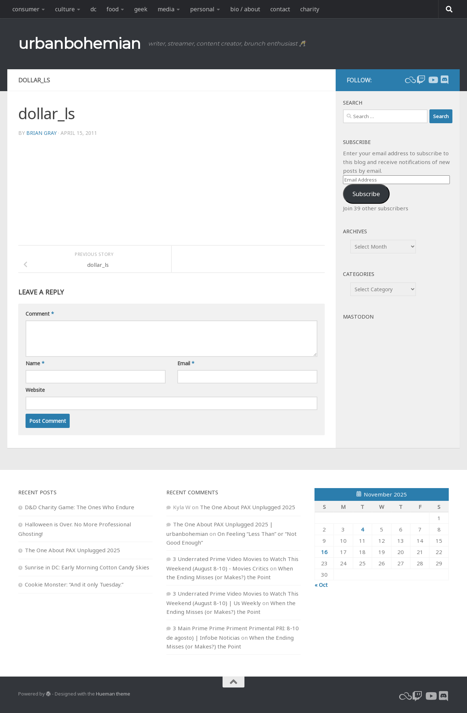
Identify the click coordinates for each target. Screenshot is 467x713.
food (113, 9)
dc (93, 9)
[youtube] (432, 79)
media (166, 9)
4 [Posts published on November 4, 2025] (362, 529)
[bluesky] (409, 79)
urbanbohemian (79, 43)
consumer (25, 9)
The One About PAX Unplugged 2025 (72, 550)
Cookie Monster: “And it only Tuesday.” (74, 584)
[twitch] (421, 79)
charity (309, 9)
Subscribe (366, 194)
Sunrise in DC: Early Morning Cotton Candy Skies (87, 567)
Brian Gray (41, 132)
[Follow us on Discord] (444, 79)
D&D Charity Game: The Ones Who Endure (79, 507)
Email (185, 363)
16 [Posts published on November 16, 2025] (324, 552)
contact (280, 9)
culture (65, 9)
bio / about (245, 9)
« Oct (321, 584)
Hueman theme (113, 693)
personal (202, 9)
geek (140, 9)
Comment (40, 313)
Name (35, 363)
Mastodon (358, 316)
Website (35, 389)
